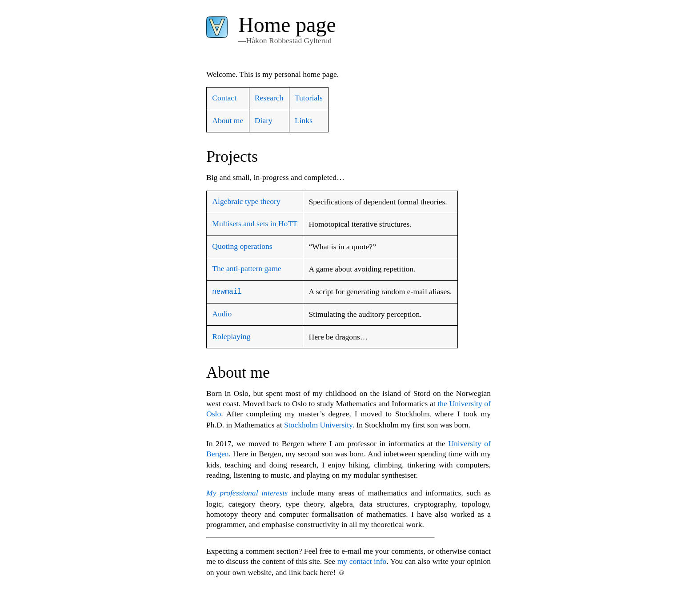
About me (227, 120)
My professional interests (247, 492)
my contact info (362, 560)
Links (303, 120)
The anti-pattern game (246, 268)
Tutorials (309, 97)
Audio (222, 313)
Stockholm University (318, 424)
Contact (224, 97)
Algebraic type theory (246, 201)
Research (269, 97)
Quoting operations (242, 246)
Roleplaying (231, 335)
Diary (263, 120)
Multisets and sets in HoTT (254, 223)
